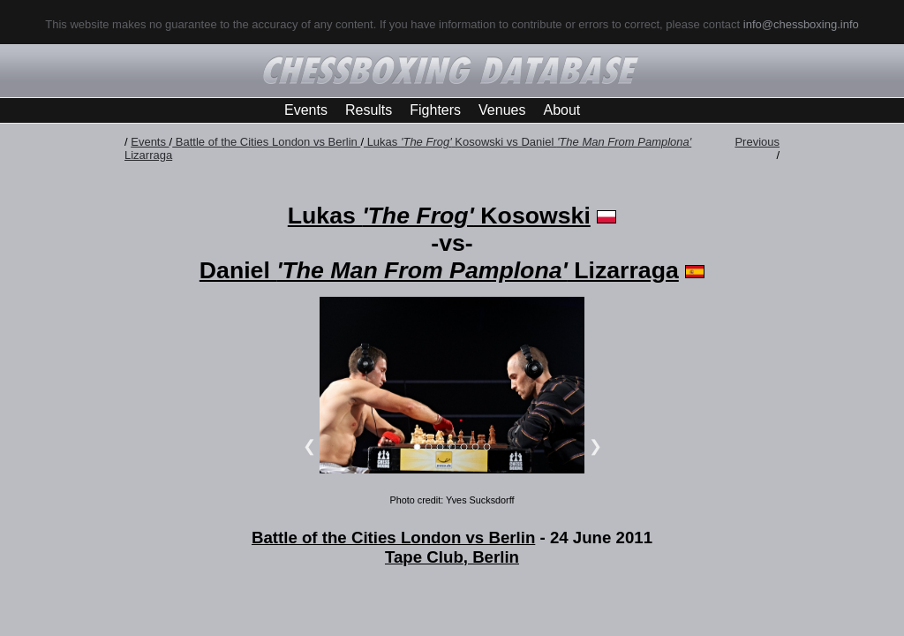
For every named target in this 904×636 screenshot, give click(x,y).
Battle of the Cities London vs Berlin (266, 141)
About (561, 109)
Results (368, 109)
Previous (757, 141)
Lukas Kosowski (439, 215)
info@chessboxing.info (801, 24)
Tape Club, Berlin (452, 557)
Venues (501, 109)
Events (306, 109)
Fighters (435, 109)
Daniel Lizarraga (439, 270)
